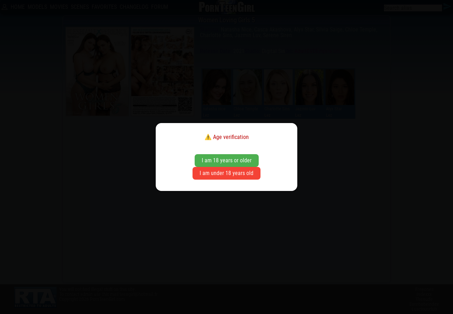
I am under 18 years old (226, 173)
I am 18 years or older (227, 160)
